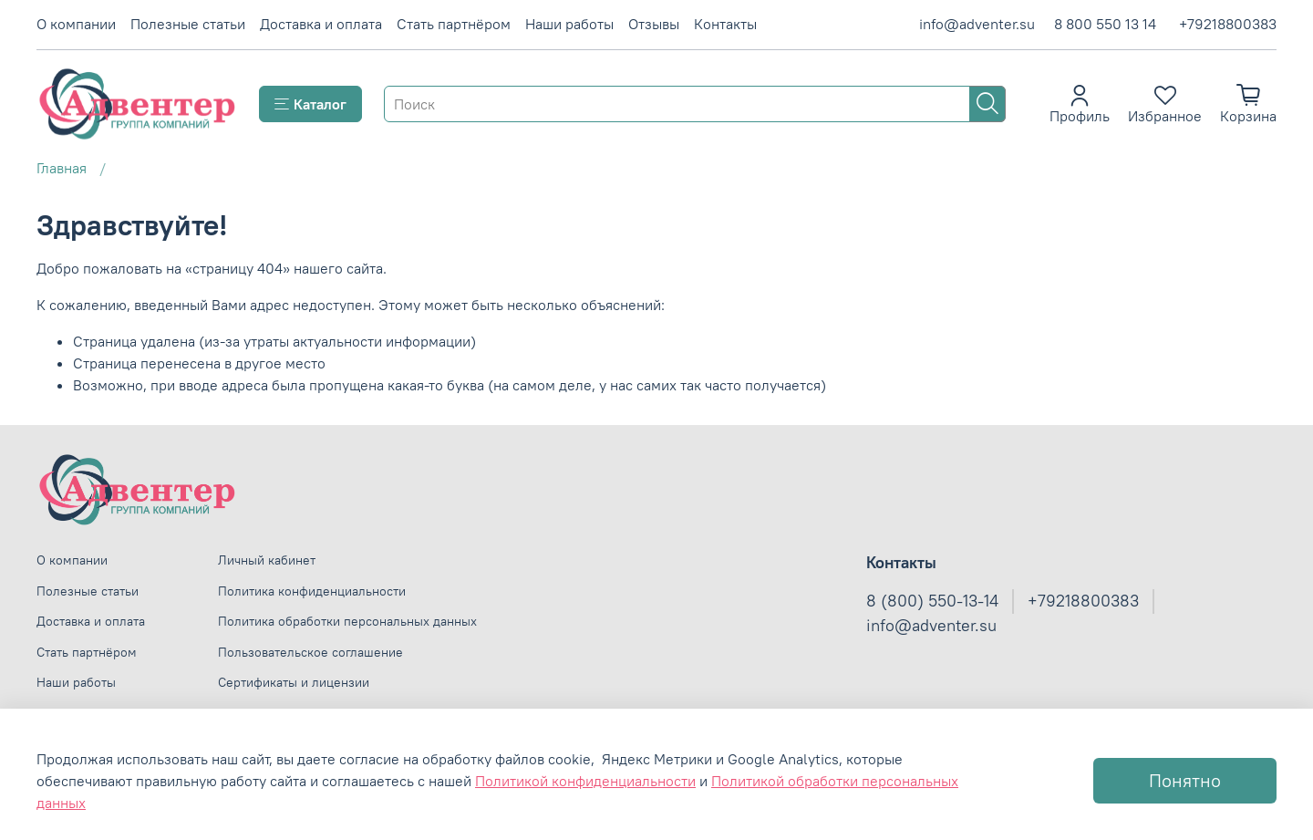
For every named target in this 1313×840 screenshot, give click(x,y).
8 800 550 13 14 (1105, 24)
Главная (61, 168)
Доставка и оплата (321, 24)
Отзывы (653, 24)
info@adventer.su (977, 24)
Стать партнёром (454, 24)
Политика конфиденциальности (312, 591)
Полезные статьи (187, 24)
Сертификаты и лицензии (293, 682)
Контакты (725, 24)
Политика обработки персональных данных (347, 621)
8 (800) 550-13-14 (932, 601)
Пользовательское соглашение (310, 652)
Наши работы (569, 24)
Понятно (1185, 780)
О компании (76, 24)
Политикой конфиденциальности (585, 781)
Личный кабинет (266, 560)
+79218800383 (1228, 24)
